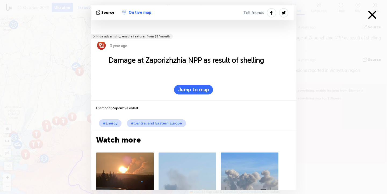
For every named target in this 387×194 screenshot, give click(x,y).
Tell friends (253, 12)
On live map (136, 12)
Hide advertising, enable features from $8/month (133, 36)
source (105, 13)
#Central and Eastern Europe (156, 123)
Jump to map (193, 90)
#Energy (110, 123)
